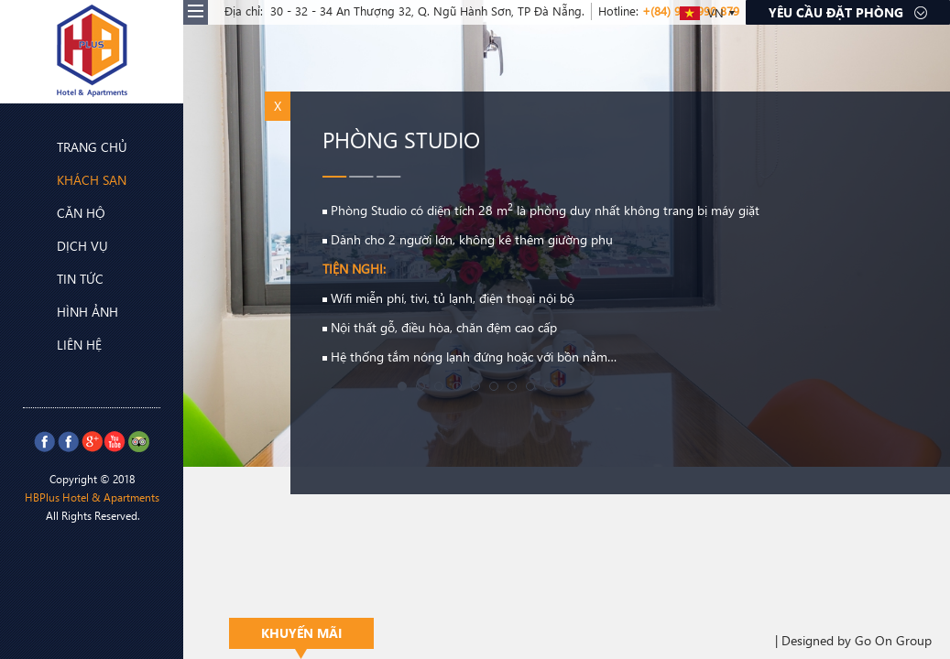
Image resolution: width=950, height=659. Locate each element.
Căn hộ (66, 212)
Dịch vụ (67, 245)
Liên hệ (64, 344)
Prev (23, 233)
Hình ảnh (72, 311)
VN (702, 12)
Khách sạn (76, 179)
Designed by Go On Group (856, 640)
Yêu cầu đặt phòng (848, 12)
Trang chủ (77, 146)
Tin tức (65, 278)
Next (926, 233)
